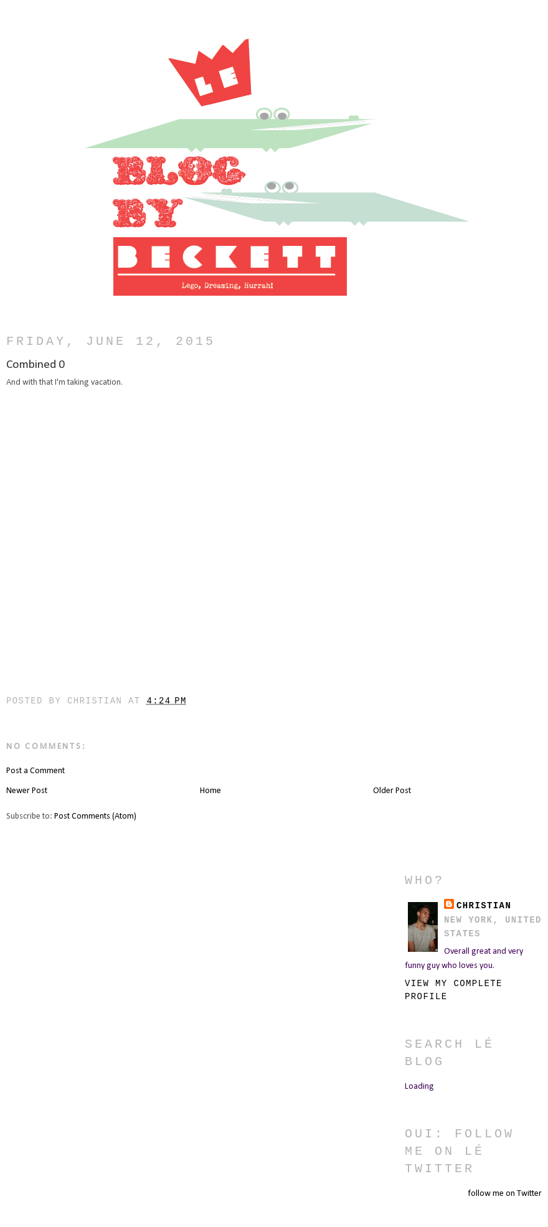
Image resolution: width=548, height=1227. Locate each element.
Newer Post (26, 791)
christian (483, 906)
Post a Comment (35, 771)
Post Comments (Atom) (95, 816)
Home (210, 791)
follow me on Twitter (505, 1193)
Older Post (392, 791)
